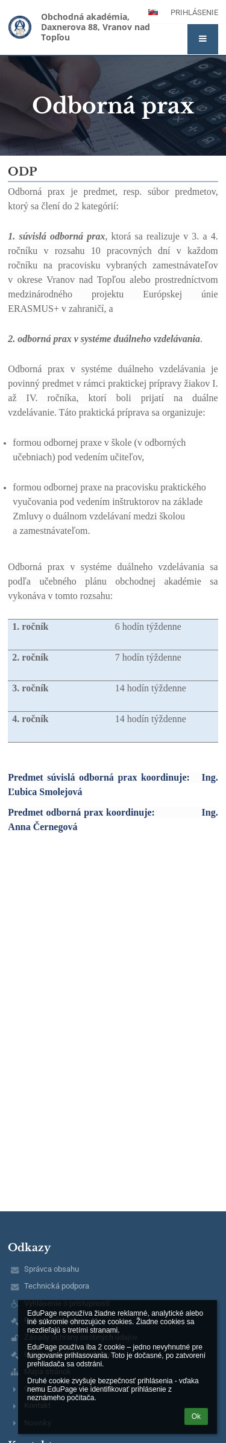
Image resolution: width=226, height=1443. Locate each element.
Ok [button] (196, 1416)
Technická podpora (56, 1285)
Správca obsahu (51, 1268)
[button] (202, 39)
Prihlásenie (194, 12)
